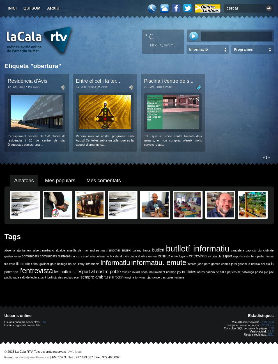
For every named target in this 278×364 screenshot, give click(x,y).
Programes (243, 49)
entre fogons (179, 256)
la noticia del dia (259, 264)
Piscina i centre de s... (169, 81)
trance (155, 277)
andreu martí (98, 250)
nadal (144, 272)
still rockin (116, 277)
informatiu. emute (158, 262)
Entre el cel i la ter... (98, 81)
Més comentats (104, 180)
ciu (260, 250)
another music (120, 250)
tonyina (129, 277)
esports (238, 256)
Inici (12, 8)
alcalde (60, 250)
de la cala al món (117, 256)
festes (270, 256)
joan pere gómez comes (213, 264)
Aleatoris (24, 180)
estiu (247, 256)
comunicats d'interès (55, 256)
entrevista (198, 256)
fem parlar (258, 256)
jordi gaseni (239, 264)
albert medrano (43, 250)
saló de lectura (29, 277)
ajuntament (24, 250)
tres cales (167, 277)
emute (164, 255)
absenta (9, 250)
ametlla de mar (77, 250)
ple (266, 272)
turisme (179, 277)
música (126, 272)
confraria (89, 256)
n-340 (136, 272)
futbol (34, 264)
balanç (136, 250)
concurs (77, 256)
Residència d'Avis (27, 81)
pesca (259, 272)
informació (92, 264)
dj (139, 256)
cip (254, 250)
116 (43, 322)
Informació (198, 49)
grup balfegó (58, 264)
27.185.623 (266, 322)
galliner (44, 264)
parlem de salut (216, 272)
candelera (237, 250)
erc (210, 256)
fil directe (23, 264)
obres (201, 272)
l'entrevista (36, 271)
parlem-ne (234, 272)
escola (217, 256)
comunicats (30, 256)
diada (133, 256)
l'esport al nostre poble (98, 271)
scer (76, 277)
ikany (80, 264)
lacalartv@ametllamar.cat (32, 357)
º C (148, 36)
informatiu (115, 262)
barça (147, 250)
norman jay (173, 272)
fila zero (9, 264)
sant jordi (46, 277)
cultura (100, 256)
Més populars (60, 180)
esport (227, 256)
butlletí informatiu (197, 248)
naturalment (157, 272)
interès (191, 264)
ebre (144, 256)
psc (271, 272)
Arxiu (53, 8)
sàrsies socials (63, 277)
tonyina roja (143, 277)
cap (248, 250)
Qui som (31, 8)
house (72, 264)
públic (8, 277)
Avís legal (75, 351)
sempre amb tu (94, 277)
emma (152, 256)
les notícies (64, 271)
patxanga (248, 272)
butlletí (158, 250)
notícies (189, 271)
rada (16, 277)
